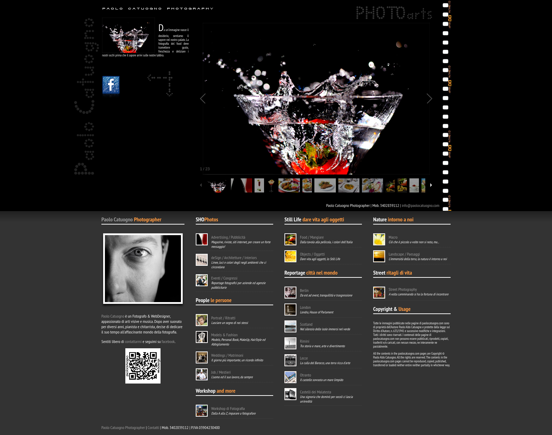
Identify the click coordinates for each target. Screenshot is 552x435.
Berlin (304, 290)
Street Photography (403, 289)
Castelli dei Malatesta (315, 391)
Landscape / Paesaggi (404, 254)
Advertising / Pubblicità (228, 237)
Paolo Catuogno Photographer (123, 427)
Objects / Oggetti (312, 254)
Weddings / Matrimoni (227, 355)
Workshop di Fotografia (228, 408)
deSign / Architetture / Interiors (234, 257)
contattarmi (133, 341)
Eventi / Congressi (224, 278)
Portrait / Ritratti (223, 317)
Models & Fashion (224, 334)
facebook (168, 341)
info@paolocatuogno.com (420, 205)
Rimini (304, 341)
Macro (393, 237)
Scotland (306, 324)
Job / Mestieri (221, 372)
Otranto (305, 375)
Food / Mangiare (312, 237)
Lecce (304, 358)
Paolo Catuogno (117, 219)
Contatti (153, 427)
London (305, 307)
